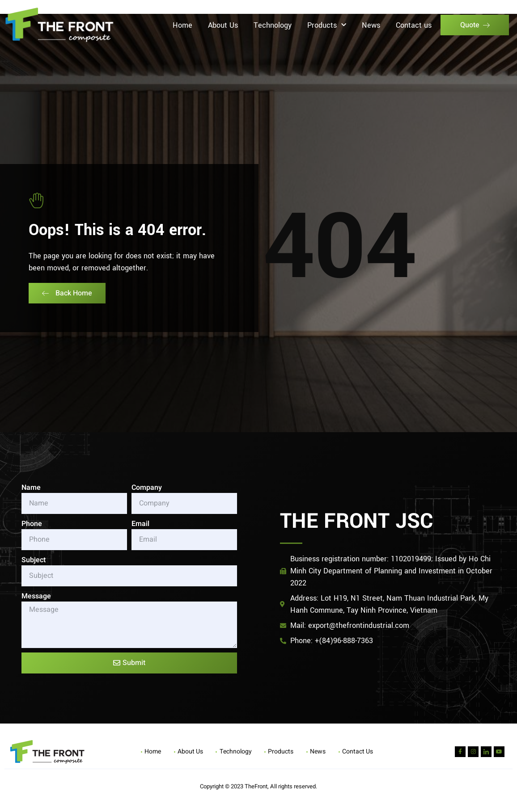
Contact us (414, 25)
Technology (273, 25)
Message (36, 596)
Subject (33, 560)
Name (31, 487)
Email (140, 523)
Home (182, 25)
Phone (31, 523)
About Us (223, 25)
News (371, 25)
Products (326, 25)
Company (146, 487)
